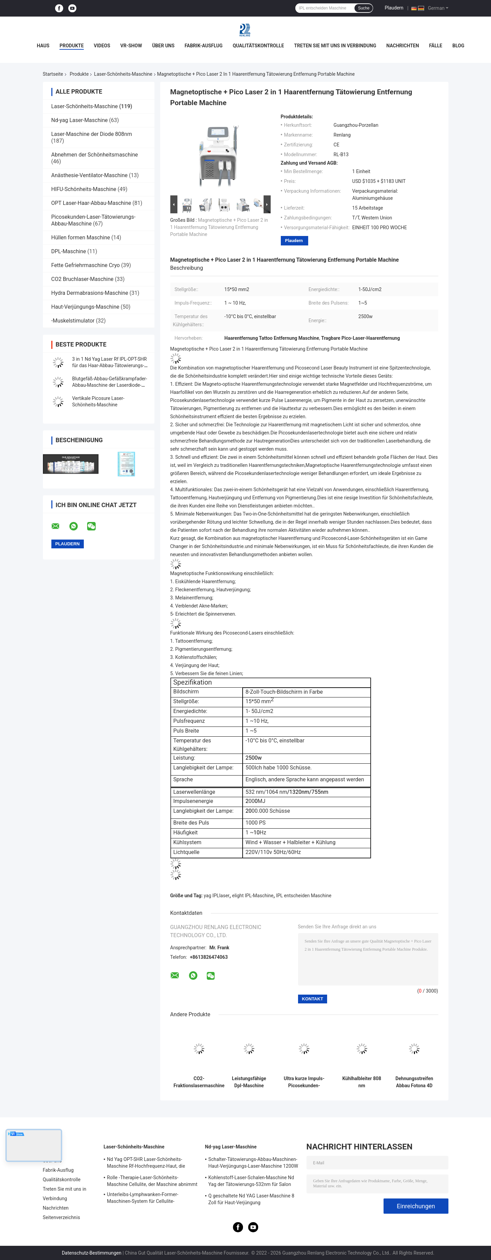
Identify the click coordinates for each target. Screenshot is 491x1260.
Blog (458, 45)
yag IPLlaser (216, 895)
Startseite (53, 74)
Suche (363, 8)
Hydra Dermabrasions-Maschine (89, 293)
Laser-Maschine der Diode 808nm (91, 134)
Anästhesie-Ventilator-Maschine (89, 175)
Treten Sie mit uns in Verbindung (335, 45)
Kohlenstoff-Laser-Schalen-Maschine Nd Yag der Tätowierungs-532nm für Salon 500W (251, 1182)
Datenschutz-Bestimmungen (91, 1253)
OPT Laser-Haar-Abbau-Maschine (91, 203)
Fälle (435, 45)
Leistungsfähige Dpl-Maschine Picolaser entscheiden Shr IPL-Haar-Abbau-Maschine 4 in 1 (249, 1082)
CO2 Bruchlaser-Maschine (82, 279)
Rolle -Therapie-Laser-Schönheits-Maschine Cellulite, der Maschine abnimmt (152, 1181)
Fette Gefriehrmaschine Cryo (85, 265)
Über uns (163, 45)
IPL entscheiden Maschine (304, 895)
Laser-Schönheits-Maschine (123, 74)
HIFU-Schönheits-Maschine (83, 189)
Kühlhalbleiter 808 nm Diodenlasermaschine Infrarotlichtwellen (362, 1082)
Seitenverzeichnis (61, 1217)
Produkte (71, 45)
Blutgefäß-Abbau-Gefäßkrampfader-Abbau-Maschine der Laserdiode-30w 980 (109, 385)
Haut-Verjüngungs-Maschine (85, 307)
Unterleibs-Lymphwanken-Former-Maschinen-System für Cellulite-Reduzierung (142, 1199)
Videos (102, 45)
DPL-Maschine (68, 251)
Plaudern (394, 7)
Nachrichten (402, 45)
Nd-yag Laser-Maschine (79, 120)
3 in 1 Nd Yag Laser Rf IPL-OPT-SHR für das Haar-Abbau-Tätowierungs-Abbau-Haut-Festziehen (109, 365)
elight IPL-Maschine (253, 895)
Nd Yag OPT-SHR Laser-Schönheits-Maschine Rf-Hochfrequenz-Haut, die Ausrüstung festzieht (146, 1164)
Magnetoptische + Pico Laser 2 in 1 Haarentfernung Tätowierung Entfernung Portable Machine (219, 227)
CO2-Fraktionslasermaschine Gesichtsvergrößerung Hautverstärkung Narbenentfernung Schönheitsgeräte (199, 1082)
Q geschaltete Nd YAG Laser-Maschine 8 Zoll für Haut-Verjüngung (251, 1199)
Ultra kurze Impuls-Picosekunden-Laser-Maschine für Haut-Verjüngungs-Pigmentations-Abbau (304, 1082)
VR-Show (131, 45)
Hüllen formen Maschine (80, 237)
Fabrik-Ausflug (203, 45)
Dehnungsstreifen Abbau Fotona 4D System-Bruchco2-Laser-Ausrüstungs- (414, 1082)
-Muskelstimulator (73, 320)
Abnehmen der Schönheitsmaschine (94, 154)
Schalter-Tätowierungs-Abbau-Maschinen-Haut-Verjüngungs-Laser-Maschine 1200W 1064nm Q (253, 1164)
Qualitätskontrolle (258, 45)
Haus (43, 45)
